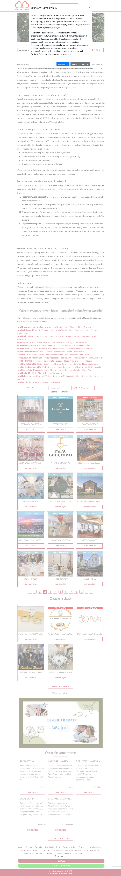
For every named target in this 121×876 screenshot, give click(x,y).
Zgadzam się (63, 64)
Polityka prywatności (80, 64)
